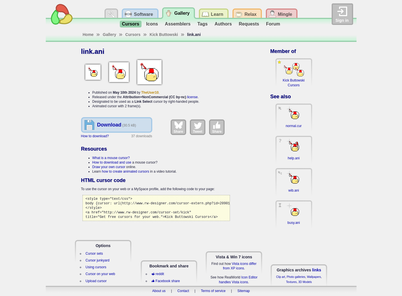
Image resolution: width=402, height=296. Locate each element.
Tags (202, 24)
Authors (223, 24)
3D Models (305, 282)
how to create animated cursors (125, 171)
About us (159, 291)
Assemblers (178, 24)
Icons (152, 24)
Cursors (130, 24)
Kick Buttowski (164, 34)
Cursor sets (94, 254)
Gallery (109, 34)
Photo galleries (296, 276)
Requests (249, 24)
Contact (183, 291)
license (192, 97)
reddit (157, 274)
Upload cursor (96, 281)
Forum (273, 24)
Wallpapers (314, 276)
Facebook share (165, 281)
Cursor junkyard (98, 260)
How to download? (95, 136)
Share (178, 127)
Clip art (280, 276)
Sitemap (243, 291)
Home (88, 34)
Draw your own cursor (108, 167)
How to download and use (111, 162)
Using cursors (96, 267)
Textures (291, 282)
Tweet (197, 127)
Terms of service (213, 291)
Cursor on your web (100, 274)
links (316, 270)
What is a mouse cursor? (111, 158)
